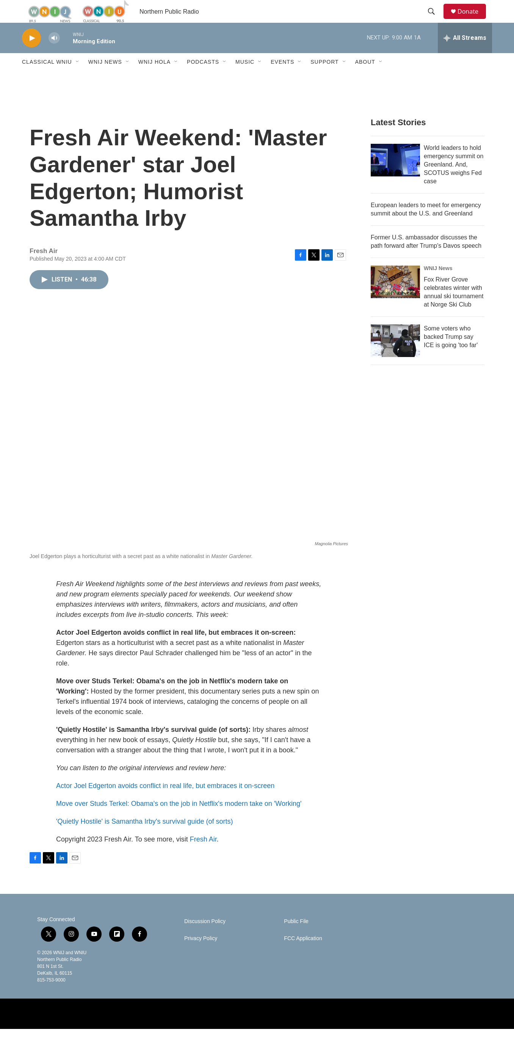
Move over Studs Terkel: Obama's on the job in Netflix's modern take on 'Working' (178, 820)
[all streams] (465, 55)
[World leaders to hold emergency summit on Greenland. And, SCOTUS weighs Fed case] (395, 177)
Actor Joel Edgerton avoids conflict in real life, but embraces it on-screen (165, 803)
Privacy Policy (200, 955)
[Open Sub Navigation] (78, 79)
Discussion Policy (205, 938)
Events (282, 79)
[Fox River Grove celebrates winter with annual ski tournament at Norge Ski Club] (395, 299)
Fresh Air (203, 856)
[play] (31, 55)
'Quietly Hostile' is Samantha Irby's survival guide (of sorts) (144, 838)
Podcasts (203, 79)
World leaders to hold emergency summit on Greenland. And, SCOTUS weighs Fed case (453, 181)
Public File (296, 938)
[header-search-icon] (435, 20)
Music (244, 79)
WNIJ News (105, 79)
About (365, 79)
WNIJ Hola (154, 79)
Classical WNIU (47, 79)
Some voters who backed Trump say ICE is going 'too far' (451, 353)
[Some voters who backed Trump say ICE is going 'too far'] (395, 357)
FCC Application (303, 955)
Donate (472, 20)
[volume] (54, 55)
